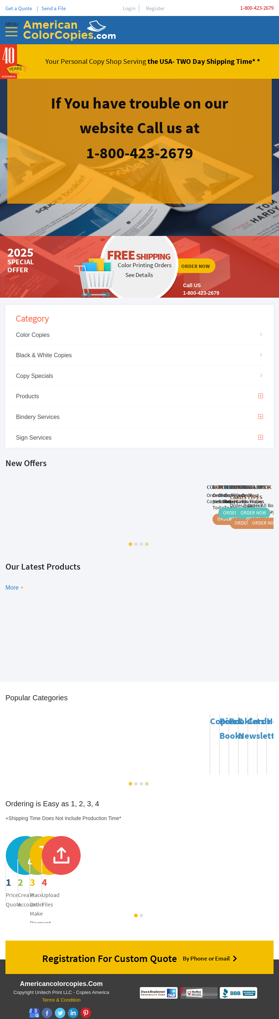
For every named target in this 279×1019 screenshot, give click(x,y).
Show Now (85, 630)
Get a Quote (19, 8)
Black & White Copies (44, 355)
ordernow (139, 267)
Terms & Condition (61, 991)
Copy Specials (34, 376)
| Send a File (51, 8)
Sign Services (139, 438)
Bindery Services (139, 417)
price (51, 867)
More (12, 587)
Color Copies (32, 335)
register (154, 867)
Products (139, 396)
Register (155, 8)
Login (129, 8)
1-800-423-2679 (257, 7)
